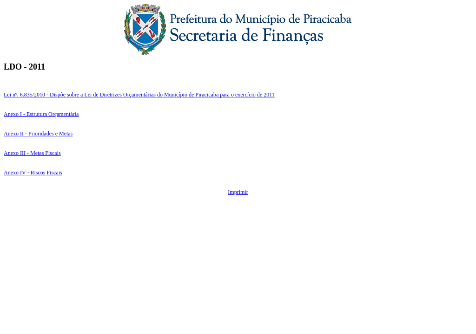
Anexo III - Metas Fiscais (32, 153)
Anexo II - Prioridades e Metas (38, 133)
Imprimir (238, 192)
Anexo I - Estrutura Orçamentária (41, 114)
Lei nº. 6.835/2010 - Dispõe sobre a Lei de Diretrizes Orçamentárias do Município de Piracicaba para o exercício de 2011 (139, 94)
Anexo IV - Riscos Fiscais (33, 172)
